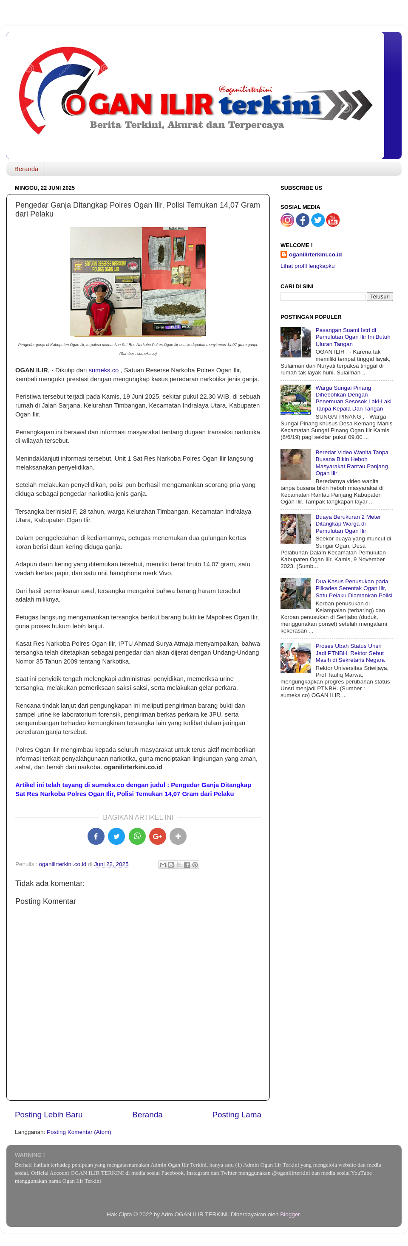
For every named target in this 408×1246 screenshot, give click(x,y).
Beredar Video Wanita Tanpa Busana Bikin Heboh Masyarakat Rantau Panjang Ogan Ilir (351, 462)
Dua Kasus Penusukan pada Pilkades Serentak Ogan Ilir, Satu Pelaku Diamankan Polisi (353, 588)
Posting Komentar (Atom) (79, 1132)
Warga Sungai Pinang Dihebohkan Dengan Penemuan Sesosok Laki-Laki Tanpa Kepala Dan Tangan (353, 398)
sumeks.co (103, 370)
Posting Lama (236, 1114)
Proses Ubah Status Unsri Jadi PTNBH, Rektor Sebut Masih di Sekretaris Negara (350, 653)
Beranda (26, 168)
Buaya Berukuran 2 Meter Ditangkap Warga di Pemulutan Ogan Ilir (348, 524)
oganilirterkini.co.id (315, 254)
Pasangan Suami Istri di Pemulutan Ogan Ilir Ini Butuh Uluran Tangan (352, 337)
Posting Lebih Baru (49, 1114)
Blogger (290, 1214)
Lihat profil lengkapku (307, 266)
